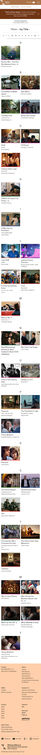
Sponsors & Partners (28, 690)
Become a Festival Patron (29, 692)
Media (3, 688)
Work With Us (26, 674)
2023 (2, 711)
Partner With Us (27, 699)
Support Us (25, 688)
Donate (24, 694)
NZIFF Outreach (6, 692)
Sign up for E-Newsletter (9, 671)
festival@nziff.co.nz (7, 669)
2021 (2, 716)
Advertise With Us (27, 697)
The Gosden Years (7, 729)
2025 (2, 707)
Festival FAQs (26, 676)
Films (14, 29)
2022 (2, 713)
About (24, 667)
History (24, 669)
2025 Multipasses (6, 727)
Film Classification (27, 678)
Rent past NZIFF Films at (25, 713)
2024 (2, 709)
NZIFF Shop (5, 725)
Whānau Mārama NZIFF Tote (10, 731)
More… (3, 718)
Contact (3, 667)
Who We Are (25, 671)
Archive (3, 704)
